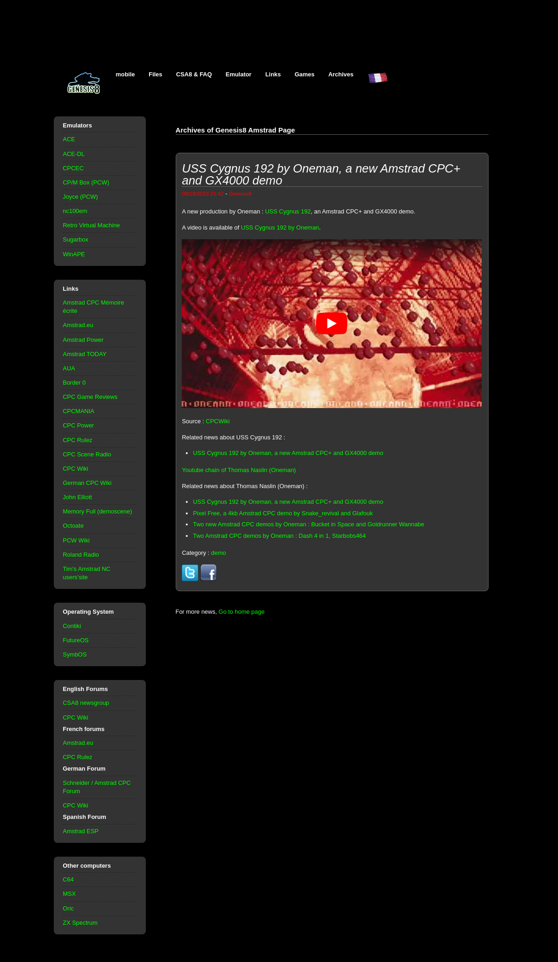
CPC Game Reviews (90, 396)
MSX (69, 893)
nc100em (75, 210)
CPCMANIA (78, 411)
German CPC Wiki (87, 482)
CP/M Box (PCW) (86, 182)
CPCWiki (218, 421)
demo (218, 552)
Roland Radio (81, 554)
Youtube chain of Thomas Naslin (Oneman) (239, 470)
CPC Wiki (75, 468)
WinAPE (74, 254)
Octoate (73, 525)
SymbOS (75, 654)
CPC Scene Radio (87, 454)
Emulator (239, 74)
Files (155, 74)
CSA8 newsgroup (86, 702)
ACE (69, 139)
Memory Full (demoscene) (97, 511)
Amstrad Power (83, 339)
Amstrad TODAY (85, 354)
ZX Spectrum (80, 922)
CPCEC (73, 168)
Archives (341, 74)
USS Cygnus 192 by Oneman (280, 227)
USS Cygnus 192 (288, 211)
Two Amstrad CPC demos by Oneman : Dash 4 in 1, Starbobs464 (279, 535)
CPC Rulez (77, 440)
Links (273, 74)
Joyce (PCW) (80, 196)
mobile (125, 74)
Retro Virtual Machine (91, 225)
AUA (69, 368)
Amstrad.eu (78, 325)
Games (305, 74)
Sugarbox (75, 239)
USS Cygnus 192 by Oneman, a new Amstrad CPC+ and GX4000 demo (288, 452)
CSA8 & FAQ (194, 74)
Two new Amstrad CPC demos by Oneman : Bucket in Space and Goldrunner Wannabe (308, 524)
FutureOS (76, 640)
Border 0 (74, 382)
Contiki (72, 625)
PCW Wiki (76, 540)
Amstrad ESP (81, 831)
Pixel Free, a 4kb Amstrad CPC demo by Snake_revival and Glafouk (283, 513)
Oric (68, 908)
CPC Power (78, 425)
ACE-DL (74, 153)
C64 (68, 879)
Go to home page (242, 611)
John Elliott (77, 497)
